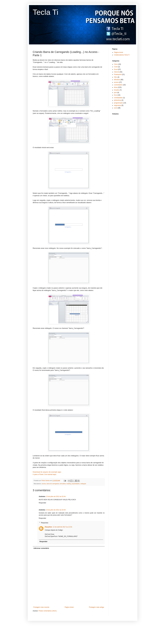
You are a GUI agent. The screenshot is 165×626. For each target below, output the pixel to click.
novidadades (118, 98)
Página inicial (69, 607)
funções (116, 90)
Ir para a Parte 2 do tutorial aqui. (45, 474)
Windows (117, 80)
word (115, 108)
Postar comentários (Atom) (48, 611)
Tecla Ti (45, 12)
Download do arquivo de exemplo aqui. (47, 472)
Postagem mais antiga (96, 607)
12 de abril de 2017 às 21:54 (62, 527)
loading (69, 483)
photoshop (117, 100)
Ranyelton (48, 527)
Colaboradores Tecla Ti (122, 55)
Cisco (116, 64)
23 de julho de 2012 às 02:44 (56, 496)
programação (118, 103)
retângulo (83, 483)
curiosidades (118, 85)
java (115, 92)
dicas (116, 87)
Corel (116, 67)
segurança (117, 105)
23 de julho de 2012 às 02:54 (56, 510)
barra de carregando (53, 483)
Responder (42, 503)
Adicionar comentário (41, 548)
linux (115, 95)
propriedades (76, 483)
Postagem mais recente (41, 607)
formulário (63, 483)
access (44, 483)
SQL (115, 77)
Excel (116, 69)
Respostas (44, 523)
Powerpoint (118, 74)
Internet (116, 72)
